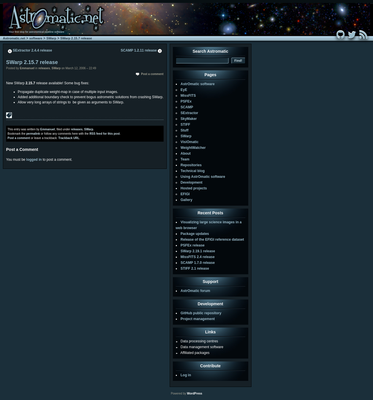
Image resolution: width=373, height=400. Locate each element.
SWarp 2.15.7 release (76, 38)
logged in (34, 160)
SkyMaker (189, 119)
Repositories (191, 165)
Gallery (187, 200)
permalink (33, 133)
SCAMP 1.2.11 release (139, 50)
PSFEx (186, 101)
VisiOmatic (190, 142)
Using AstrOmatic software (203, 177)
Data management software (199, 347)
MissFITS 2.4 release (198, 257)
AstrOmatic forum (195, 291)
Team (185, 159)
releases (44, 68)
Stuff (185, 130)
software (35, 38)
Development (191, 182)
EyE (184, 90)
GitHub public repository (201, 313)
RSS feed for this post (104, 133)
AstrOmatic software (198, 84)
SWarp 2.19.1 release (198, 251)
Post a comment (152, 74)
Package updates (195, 234)
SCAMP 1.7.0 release (198, 263)
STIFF (185, 125)
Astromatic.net (14, 38)
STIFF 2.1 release (195, 268)
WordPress (194, 393)
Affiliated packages (193, 353)
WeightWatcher (193, 148)
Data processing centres (197, 341)
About (186, 153)
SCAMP (187, 107)
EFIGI (185, 194)
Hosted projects (194, 188)
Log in (186, 375)
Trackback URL (68, 138)
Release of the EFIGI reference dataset (212, 240)
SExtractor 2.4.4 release (32, 50)
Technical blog (193, 171)
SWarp (51, 38)
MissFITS (188, 96)
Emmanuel (27, 68)
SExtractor (189, 113)
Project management (198, 319)
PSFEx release (193, 245)
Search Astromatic (210, 51)
